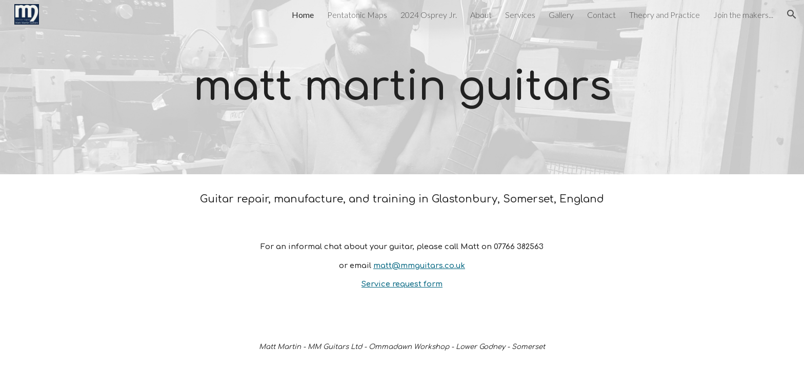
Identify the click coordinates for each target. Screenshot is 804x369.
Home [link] (303, 14)
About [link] (481, 14)
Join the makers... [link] (743, 14)
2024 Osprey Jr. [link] (428, 14)
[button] (791, 14)
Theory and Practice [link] (664, 14)
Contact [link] (601, 14)
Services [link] (520, 14)
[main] (402, 87)
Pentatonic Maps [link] (357, 14)
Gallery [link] (561, 14)
